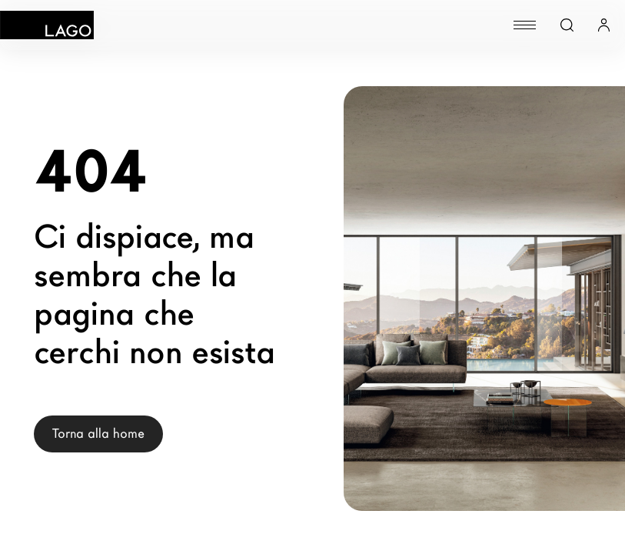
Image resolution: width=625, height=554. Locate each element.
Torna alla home (98, 433)
